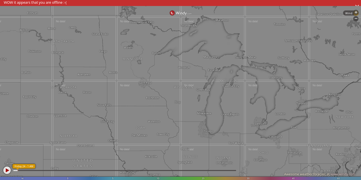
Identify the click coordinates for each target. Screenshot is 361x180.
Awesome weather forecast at (319, 174)
